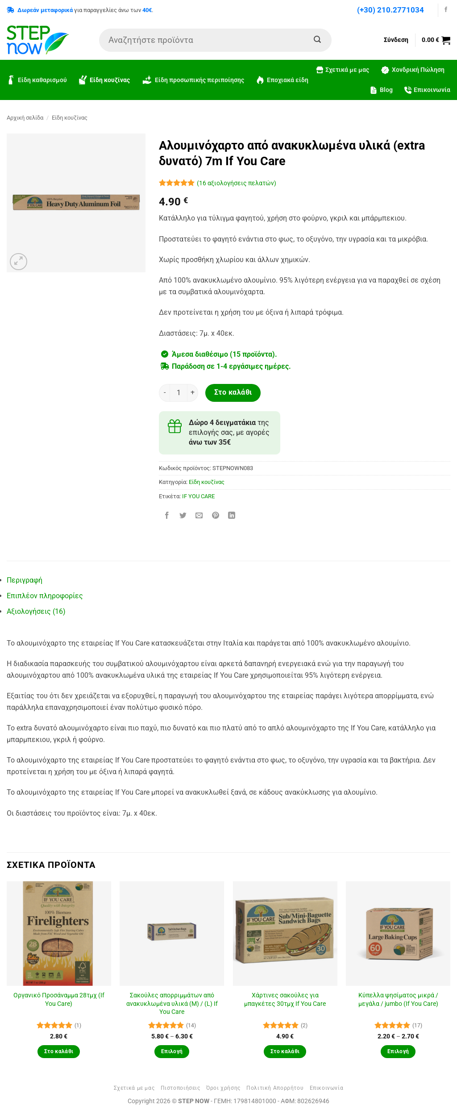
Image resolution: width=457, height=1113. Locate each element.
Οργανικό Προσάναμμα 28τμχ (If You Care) (58, 1000)
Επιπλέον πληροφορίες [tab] (45, 596)
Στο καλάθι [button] (58, 1051)
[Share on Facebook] (167, 516)
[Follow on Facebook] (446, 10)
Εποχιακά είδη (282, 79)
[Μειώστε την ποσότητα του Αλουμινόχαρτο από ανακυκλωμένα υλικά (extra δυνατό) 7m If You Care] (164, 393)
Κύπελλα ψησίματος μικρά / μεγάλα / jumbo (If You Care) (398, 1000)
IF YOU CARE (198, 496)
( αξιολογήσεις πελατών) (236, 183)
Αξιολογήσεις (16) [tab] (36, 611)
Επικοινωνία (427, 90)
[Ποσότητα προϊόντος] (178, 393)
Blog (381, 90)
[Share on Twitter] (183, 516)
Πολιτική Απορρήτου (274, 1088)
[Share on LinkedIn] (231, 516)
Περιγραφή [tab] (24, 580)
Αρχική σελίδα (25, 117)
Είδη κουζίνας (104, 79)
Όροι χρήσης (223, 1088)
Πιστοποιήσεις (180, 1088)
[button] (436, 40)
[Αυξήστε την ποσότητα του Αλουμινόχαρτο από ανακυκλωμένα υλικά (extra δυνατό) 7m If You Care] (192, 393)
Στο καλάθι (233, 392)
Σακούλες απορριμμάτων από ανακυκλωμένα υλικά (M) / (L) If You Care (172, 1004)
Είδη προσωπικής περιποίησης (192, 80)
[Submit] (317, 40)
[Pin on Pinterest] (215, 516)
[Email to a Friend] (199, 516)
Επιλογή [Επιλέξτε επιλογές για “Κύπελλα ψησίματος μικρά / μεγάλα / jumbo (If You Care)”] (398, 1051)
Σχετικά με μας (342, 70)
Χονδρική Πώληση (413, 70)
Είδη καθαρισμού (37, 79)
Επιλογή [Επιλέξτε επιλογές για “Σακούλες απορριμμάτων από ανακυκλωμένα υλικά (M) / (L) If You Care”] (172, 1051)
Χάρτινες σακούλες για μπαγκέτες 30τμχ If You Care (285, 1000)
